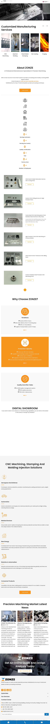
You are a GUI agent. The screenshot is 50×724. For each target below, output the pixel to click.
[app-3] (4, 515)
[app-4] (4, 536)
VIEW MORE (25, 90)
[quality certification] (25, 111)
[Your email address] (22, 714)
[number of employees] (25, 129)
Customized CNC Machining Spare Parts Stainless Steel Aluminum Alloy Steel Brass (35, 216)
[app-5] (4, 556)
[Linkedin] (5, 690)
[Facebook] (2, 690)
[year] (25, 117)
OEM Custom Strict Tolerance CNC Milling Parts (36, 256)
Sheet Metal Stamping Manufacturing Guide (41, 623)
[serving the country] (25, 105)
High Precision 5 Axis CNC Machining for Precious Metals (35, 237)
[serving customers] (25, 99)
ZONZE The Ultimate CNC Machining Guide (8, 623)
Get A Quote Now (25, 671)
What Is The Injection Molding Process (24, 623)
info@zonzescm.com (8, 711)
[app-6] (4, 575)
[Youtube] (8, 690)
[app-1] (4, 477)
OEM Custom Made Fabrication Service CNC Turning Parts (35, 179)
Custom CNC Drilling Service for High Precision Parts (34, 199)
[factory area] (25, 123)
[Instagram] (10, 690)
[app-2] (4, 496)
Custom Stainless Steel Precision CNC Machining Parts (35, 275)
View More (29, 184)
